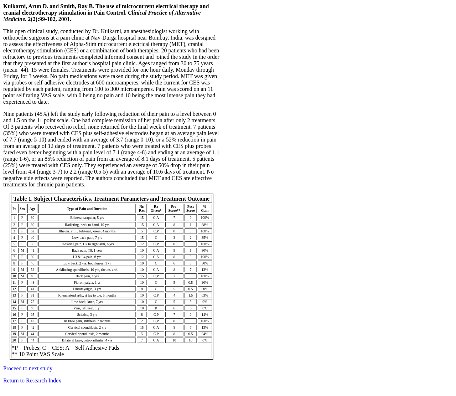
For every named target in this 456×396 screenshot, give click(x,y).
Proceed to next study (27, 368)
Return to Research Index (32, 380)
